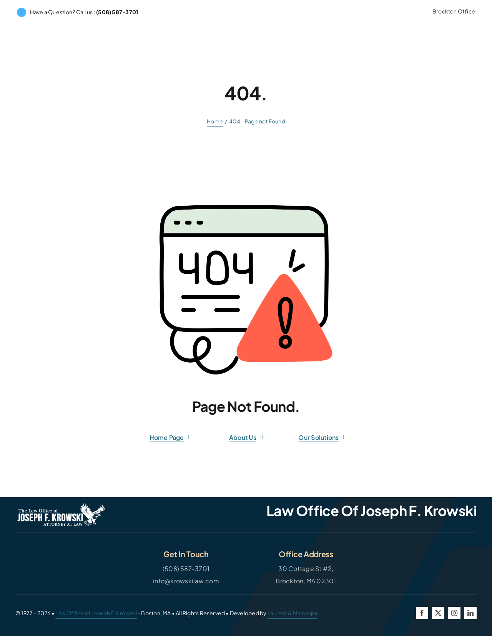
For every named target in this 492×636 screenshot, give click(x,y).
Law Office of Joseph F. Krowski (96, 612)
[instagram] (454, 613)
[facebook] (422, 613)
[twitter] (438, 613)
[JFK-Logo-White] (61, 506)
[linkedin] (470, 613)
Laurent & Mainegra (292, 612)
